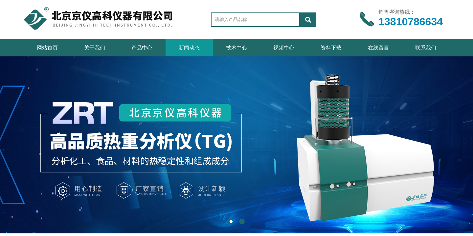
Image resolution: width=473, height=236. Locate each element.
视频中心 (283, 47)
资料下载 (331, 47)
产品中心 (141, 47)
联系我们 (425, 47)
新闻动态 (189, 47)
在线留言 (378, 47)
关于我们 (94, 47)
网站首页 (47, 47)
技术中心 (236, 47)
